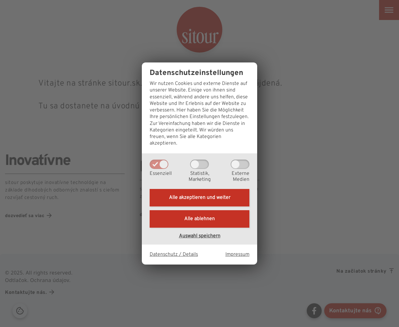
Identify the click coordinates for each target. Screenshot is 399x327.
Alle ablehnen (199, 219)
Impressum (237, 254)
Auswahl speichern (199, 236)
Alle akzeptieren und (199, 198)
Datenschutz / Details (174, 254)
